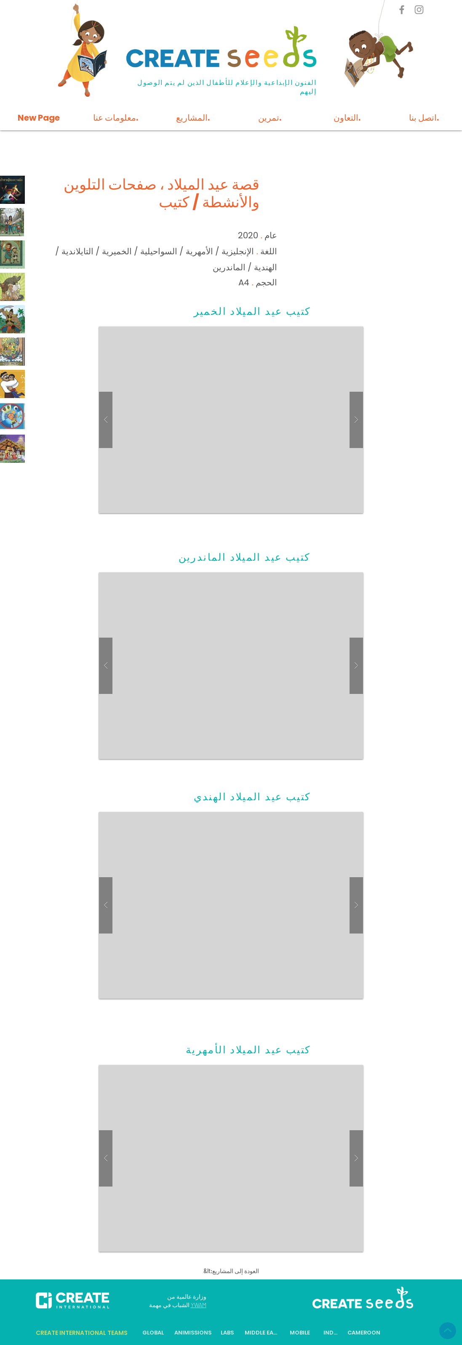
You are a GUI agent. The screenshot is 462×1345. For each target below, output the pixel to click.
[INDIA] (331, 1332)
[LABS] (227, 1332)
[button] (231, 420)
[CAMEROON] (364, 1332)
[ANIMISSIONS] (192, 1332)
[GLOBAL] (153, 1332)
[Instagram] (419, 10)
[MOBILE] (300, 1332)
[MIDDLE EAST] (262, 1332)
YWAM (198, 1304)
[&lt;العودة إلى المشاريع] (231, 1271)
